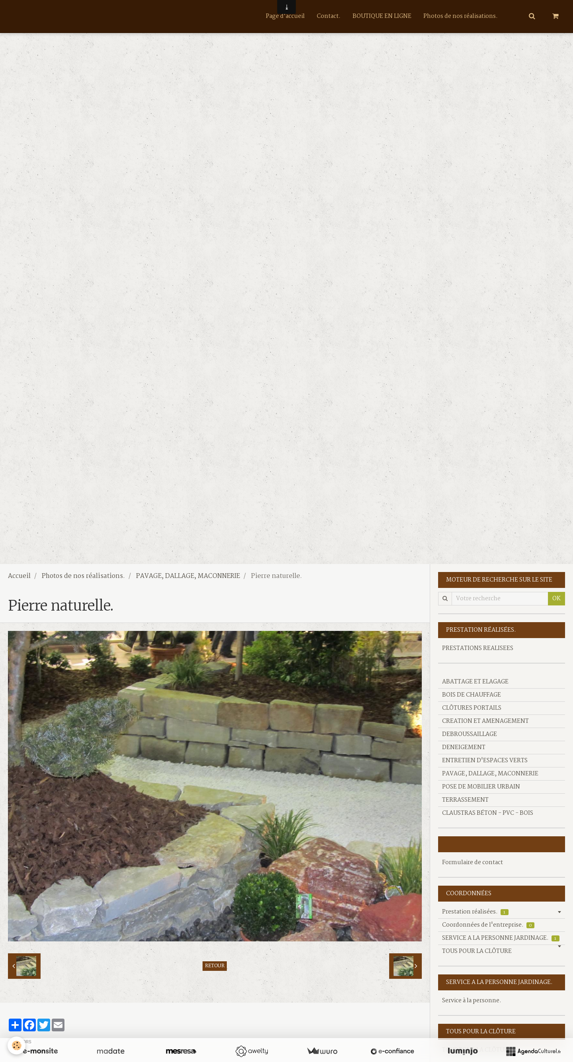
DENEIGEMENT (463, 747)
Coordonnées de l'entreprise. (488, 925)
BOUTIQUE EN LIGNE (382, 16)
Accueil (19, 576)
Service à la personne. (471, 1000)
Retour (214, 966)
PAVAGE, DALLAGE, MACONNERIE (188, 576)
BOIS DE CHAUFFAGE (471, 695)
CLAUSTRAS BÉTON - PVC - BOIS (487, 813)
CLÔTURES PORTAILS (471, 708)
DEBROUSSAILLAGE (469, 734)
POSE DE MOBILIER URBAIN (481, 787)
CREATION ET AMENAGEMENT (485, 721)
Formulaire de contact (472, 862)
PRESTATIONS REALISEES (477, 648)
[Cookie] (17, 1045)
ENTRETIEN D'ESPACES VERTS (485, 760)
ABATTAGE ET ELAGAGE (475, 682)
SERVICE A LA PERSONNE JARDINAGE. (500, 938)
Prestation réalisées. (475, 912)
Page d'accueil (285, 16)
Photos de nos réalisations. (460, 16)
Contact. (329, 16)
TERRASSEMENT (465, 800)
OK (556, 598)
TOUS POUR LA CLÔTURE (477, 951)
